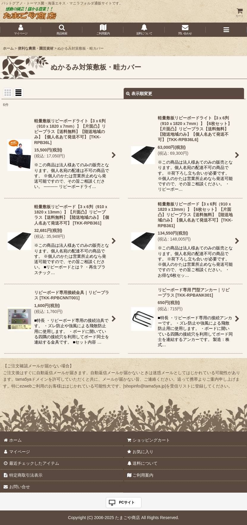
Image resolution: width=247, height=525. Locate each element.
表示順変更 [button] (139, 93)
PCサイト (127, 502)
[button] (61, 30)
